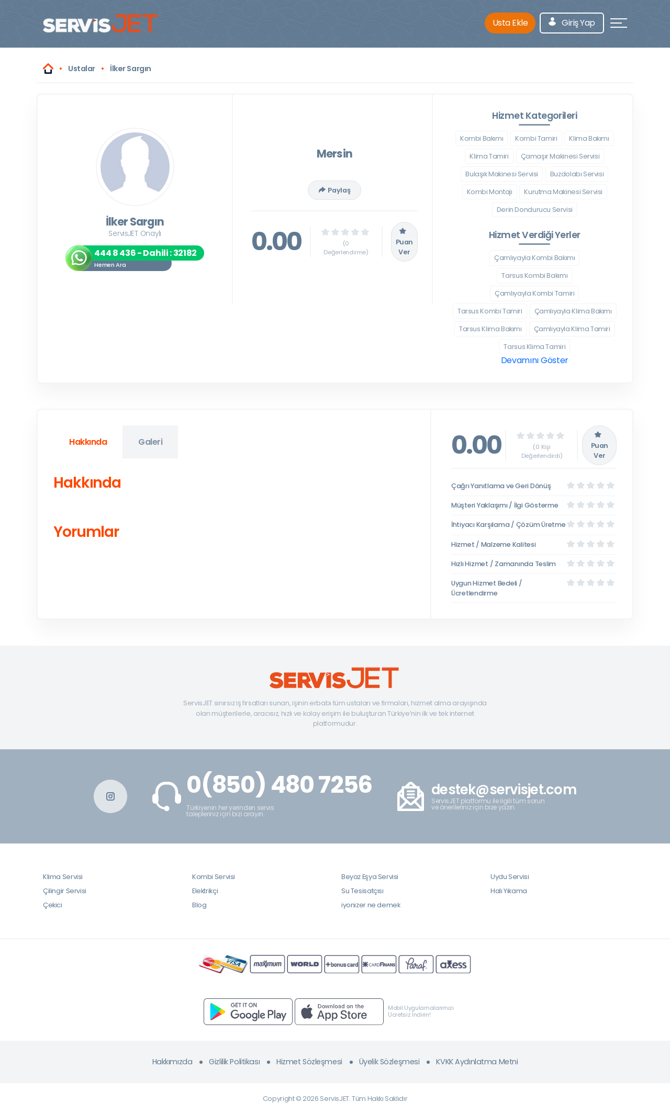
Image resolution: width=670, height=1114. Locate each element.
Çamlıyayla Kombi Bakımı (534, 257)
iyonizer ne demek (370, 905)
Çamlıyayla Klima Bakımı (573, 311)
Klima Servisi (63, 876)
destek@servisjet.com (503, 790)
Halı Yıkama (508, 890)
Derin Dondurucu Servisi (535, 209)
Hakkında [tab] (88, 442)
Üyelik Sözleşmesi (389, 1061)
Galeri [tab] (150, 442)
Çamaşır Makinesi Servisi (560, 156)
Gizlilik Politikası (234, 1061)
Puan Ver (404, 242)
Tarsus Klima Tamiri (534, 346)
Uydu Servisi (509, 876)
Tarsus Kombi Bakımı (534, 275)
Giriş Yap (572, 23)
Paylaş (334, 190)
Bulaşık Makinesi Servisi (501, 174)
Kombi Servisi (213, 876)
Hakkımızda (172, 1061)
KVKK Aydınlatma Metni (477, 1061)
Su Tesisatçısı (362, 890)
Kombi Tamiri (536, 138)
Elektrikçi (205, 890)
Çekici (52, 905)
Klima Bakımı (589, 138)
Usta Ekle (510, 23)
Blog (199, 905)
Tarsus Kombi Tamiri (489, 311)
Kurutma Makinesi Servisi (563, 191)
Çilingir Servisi (64, 890)
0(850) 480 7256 (279, 784)
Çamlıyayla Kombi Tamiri (534, 293)
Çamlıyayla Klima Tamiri (572, 328)
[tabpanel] (234, 509)
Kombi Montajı (489, 191)
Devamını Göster (534, 360)
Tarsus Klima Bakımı (490, 328)
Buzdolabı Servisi (577, 174)
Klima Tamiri (489, 156)
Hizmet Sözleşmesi (309, 1061)
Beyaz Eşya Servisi (369, 876)
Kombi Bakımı (481, 138)
